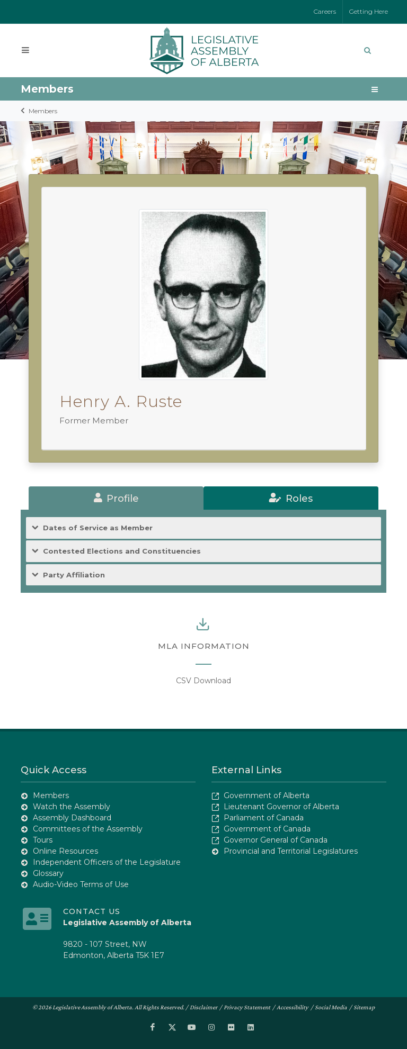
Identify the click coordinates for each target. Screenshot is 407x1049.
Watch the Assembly (71, 806)
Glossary (48, 873)
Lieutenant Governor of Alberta (281, 806)
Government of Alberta (266, 795)
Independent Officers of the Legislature (107, 862)
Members (43, 111)
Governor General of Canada (276, 840)
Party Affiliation (74, 575)
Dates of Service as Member (98, 528)
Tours (42, 840)
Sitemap (364, 1007)
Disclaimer (203, 1007)
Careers (325, 11)
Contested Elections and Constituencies (122, 551)
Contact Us (91, 911)
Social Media (331, 1007)
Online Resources (65, 851)
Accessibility (292, 1007)
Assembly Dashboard (72, 817)
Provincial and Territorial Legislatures (291, 851)
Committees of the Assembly (88, 829)
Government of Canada (267, 829)
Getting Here (368, 11)
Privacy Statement (247, 1007)
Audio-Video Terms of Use (81, 884)
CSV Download (203, 680)
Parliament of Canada (264, 817)
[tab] (116, 498)
